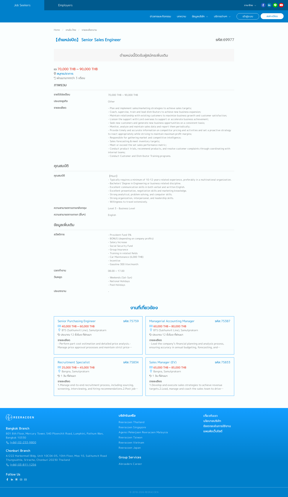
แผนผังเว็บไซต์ (212, 431)
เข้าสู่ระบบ (248, 16)
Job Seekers (22, 5)
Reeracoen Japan (130, 448)
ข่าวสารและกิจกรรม (160, 16)
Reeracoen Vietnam (131, 442)
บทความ (181, 16)
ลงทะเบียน (272, 16)
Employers (65, 5)
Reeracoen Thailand (131, 422)
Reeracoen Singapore (132, 427)
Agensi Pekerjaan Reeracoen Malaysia (143, 432)
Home (57, 30)
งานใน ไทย (71, 30)
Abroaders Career (130, 464)
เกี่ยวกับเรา (210, 416)
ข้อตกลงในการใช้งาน (217, 426)
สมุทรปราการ (65, 74)
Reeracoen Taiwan (130, 437)
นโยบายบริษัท (212, 421)
